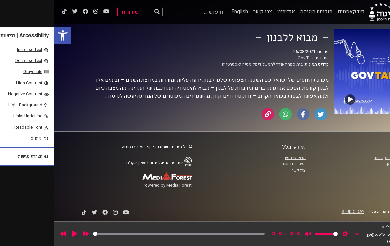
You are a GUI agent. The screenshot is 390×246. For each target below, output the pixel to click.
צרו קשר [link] (208, 12)
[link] (8, 35)
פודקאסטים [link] (297, 12)
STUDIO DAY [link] (299, 212)
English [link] (185, 12)
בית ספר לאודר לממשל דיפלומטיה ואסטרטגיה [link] (208, 64)
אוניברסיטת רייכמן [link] (349, 164)
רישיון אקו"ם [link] (83, 163)
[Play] (20, 233)
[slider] (125, 234)
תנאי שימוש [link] (241, 158)
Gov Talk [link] (252, 58)
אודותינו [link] (232, 12)
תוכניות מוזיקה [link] (262, 12)
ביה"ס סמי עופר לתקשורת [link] (343, 158)
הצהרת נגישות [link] (239, 164)
